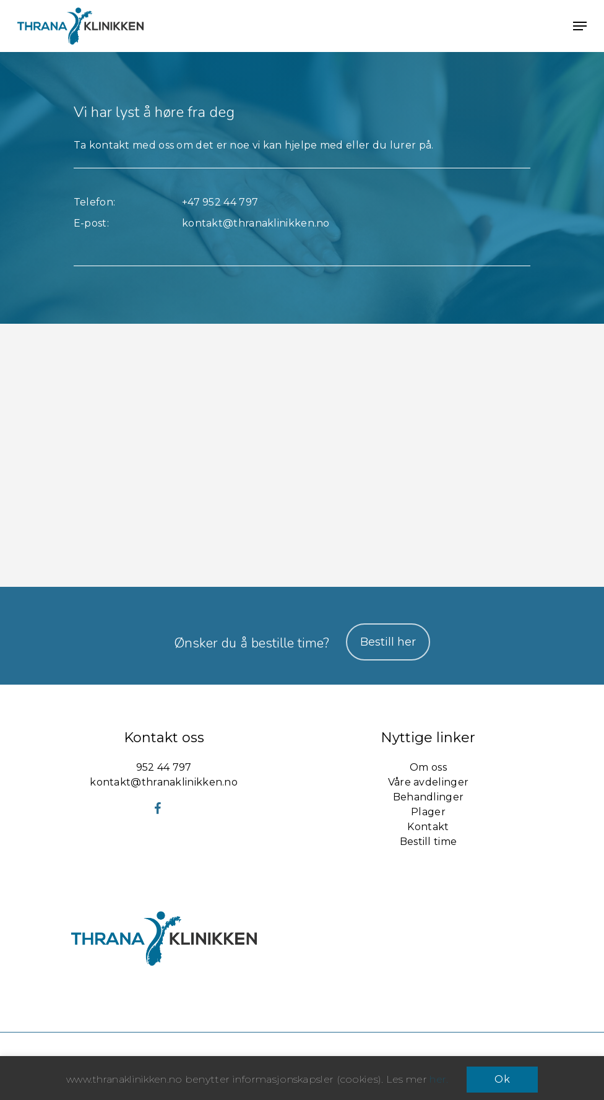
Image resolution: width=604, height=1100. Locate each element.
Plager (428, 812)
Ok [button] (502, 1079)
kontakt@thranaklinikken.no (256, 223)
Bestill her (388, 642)
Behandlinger (428, 797)
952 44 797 (164, 767)
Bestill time (428, 841)
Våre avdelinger (428, 782)
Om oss (428, 767)
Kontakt (428, 827)
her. (438, 1079)
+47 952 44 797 (220, 202)
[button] (580, 26)
